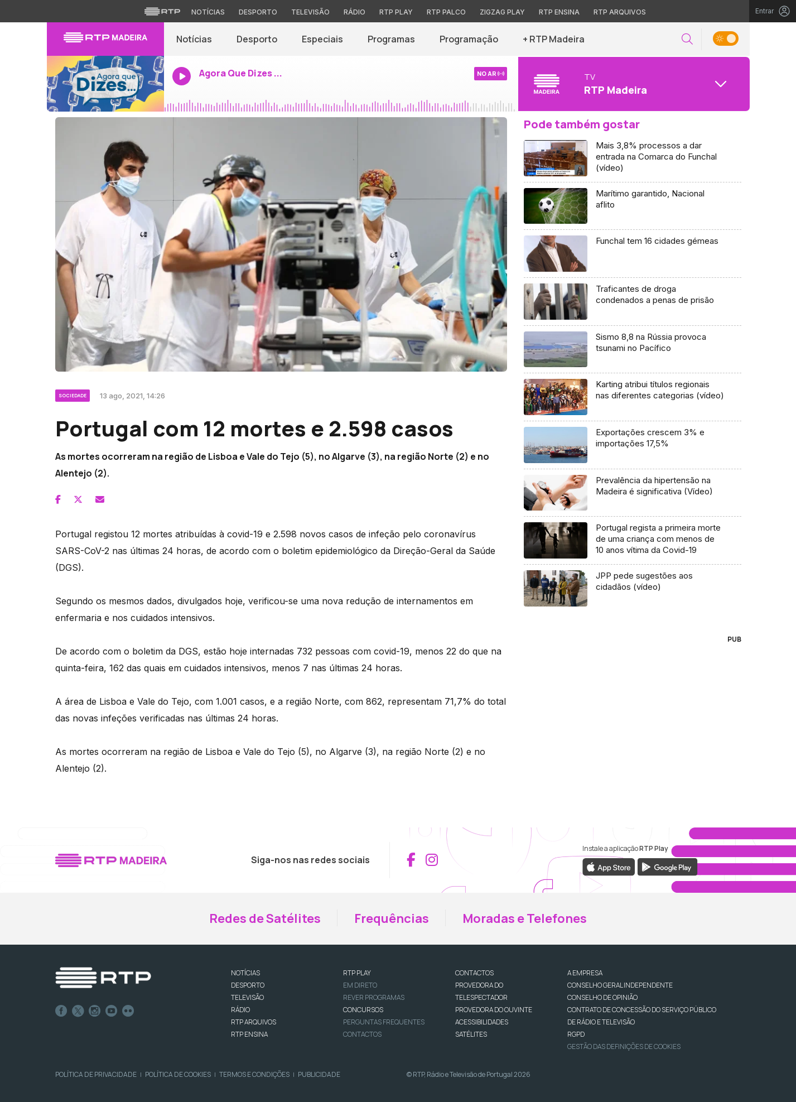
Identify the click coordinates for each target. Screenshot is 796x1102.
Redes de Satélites (265, 918)
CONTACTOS (474, 973)
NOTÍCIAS (245, 973)
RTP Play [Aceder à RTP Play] (396, 12)
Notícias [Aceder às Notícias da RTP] (208, 12)
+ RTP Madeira (554, 39)
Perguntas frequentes (383, 1022)
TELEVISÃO (247, 997)
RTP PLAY (357, 973)
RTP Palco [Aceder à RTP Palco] (446, 12)
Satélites (471, 1034)
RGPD (576, 1034)
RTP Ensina (249, 1034)
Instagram (95, 1011)
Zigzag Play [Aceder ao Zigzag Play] (502, 12)
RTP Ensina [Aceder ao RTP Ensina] (559, 12)
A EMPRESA (584, 973)
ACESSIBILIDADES (481, 1022)
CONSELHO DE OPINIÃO (602, 997)
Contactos (362, 1034)
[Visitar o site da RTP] (162, 11)
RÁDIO (240, 1009)
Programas (391, 39)
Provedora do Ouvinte (493, 1009)
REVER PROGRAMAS (373, 997)
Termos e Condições (254, 1074)
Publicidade (319, 1074)
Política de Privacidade (96, 1074)
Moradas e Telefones (524, 918)
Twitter (78, 1011)
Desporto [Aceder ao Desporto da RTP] (258, 12)
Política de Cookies (178, 1074)
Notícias (194, 39)
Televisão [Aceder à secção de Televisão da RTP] (310, 12)
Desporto (257, 39)
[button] (687, 39)
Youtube (111, 1011)
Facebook (61, 1011)
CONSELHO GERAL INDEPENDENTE (620, 985)
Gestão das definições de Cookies (624, 1046)
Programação (469, 39)
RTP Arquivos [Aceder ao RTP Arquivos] (620, 12)
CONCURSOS (363, 1009)
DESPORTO (247, 985)
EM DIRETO (360, 985)
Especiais (322, 39)
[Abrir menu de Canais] (632, 84)
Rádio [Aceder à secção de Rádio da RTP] (354, 12)
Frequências (391, 918)
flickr (128, 1011)
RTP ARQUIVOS (253, 1022)
